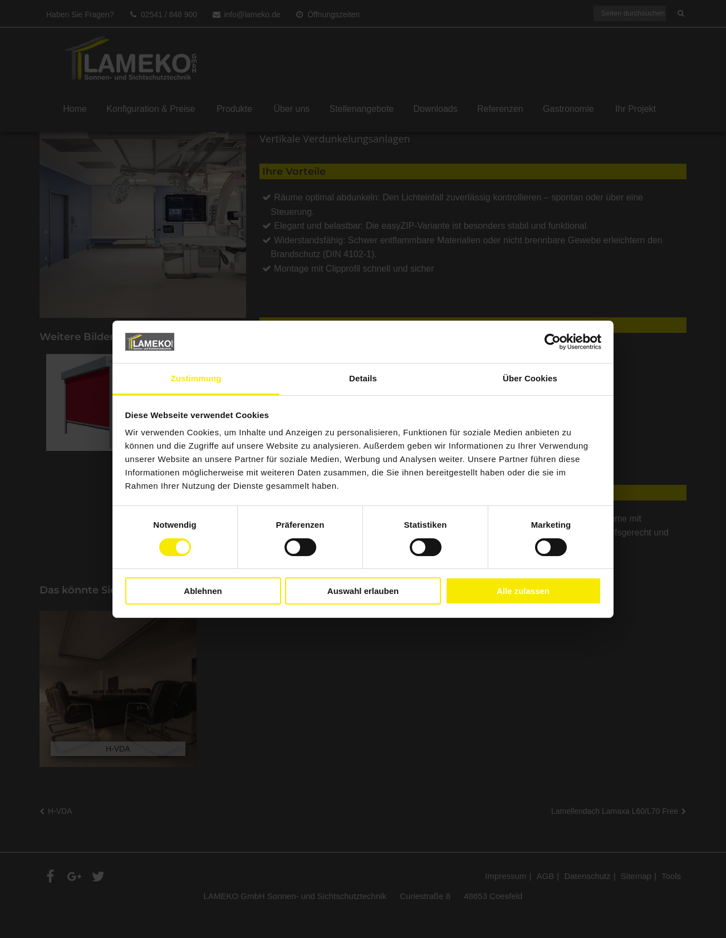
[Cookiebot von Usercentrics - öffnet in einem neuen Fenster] (552, 341)
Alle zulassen (523, 591)
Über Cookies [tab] (530, 378)
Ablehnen (203, 591)
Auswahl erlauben (363, 591)
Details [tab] (363, 378)
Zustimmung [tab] (196, 378)
